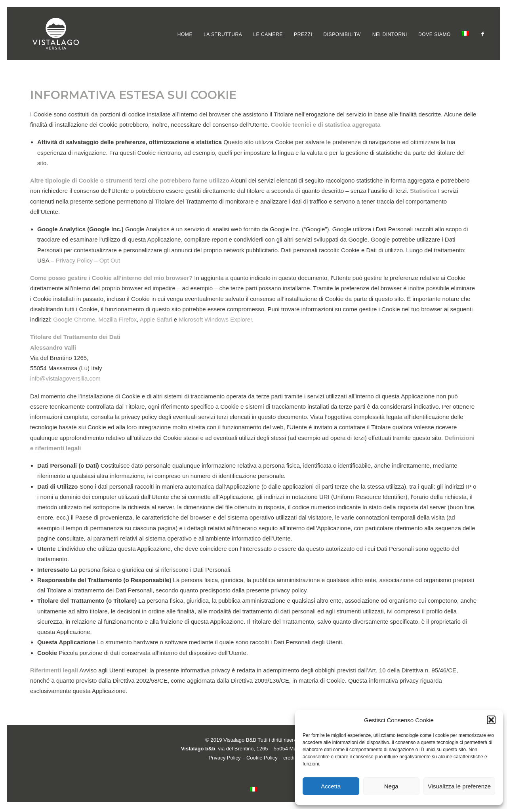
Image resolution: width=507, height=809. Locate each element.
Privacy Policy (74, 260)
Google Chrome (74, 319)
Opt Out (109, 260)
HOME (185, 34)
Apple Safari (156, 319)
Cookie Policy (262, 758)
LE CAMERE (268, 34)
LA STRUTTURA (223, 34)
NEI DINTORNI (389, 34)
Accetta (331, 786)
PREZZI (303, 34)
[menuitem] (185, 34)
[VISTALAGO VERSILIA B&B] (44, 33)
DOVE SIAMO (434, 34)
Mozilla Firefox (118, 319)
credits (290, 758)
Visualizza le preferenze (459, 786)
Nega (391, 786)
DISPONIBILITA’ (342, 34)
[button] (491, 720)
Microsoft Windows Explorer (215, 319)
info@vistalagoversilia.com (65, 378)
